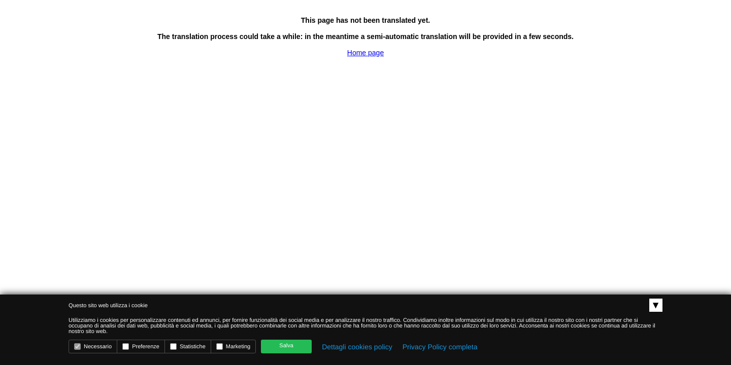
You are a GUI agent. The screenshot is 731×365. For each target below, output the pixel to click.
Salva (286, 346)
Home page (365, 53)
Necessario (93, 346)
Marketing (233, 346)
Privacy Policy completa (440, 347)
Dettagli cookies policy (357, 347)
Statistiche (188, 346)
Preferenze (140, 346)
